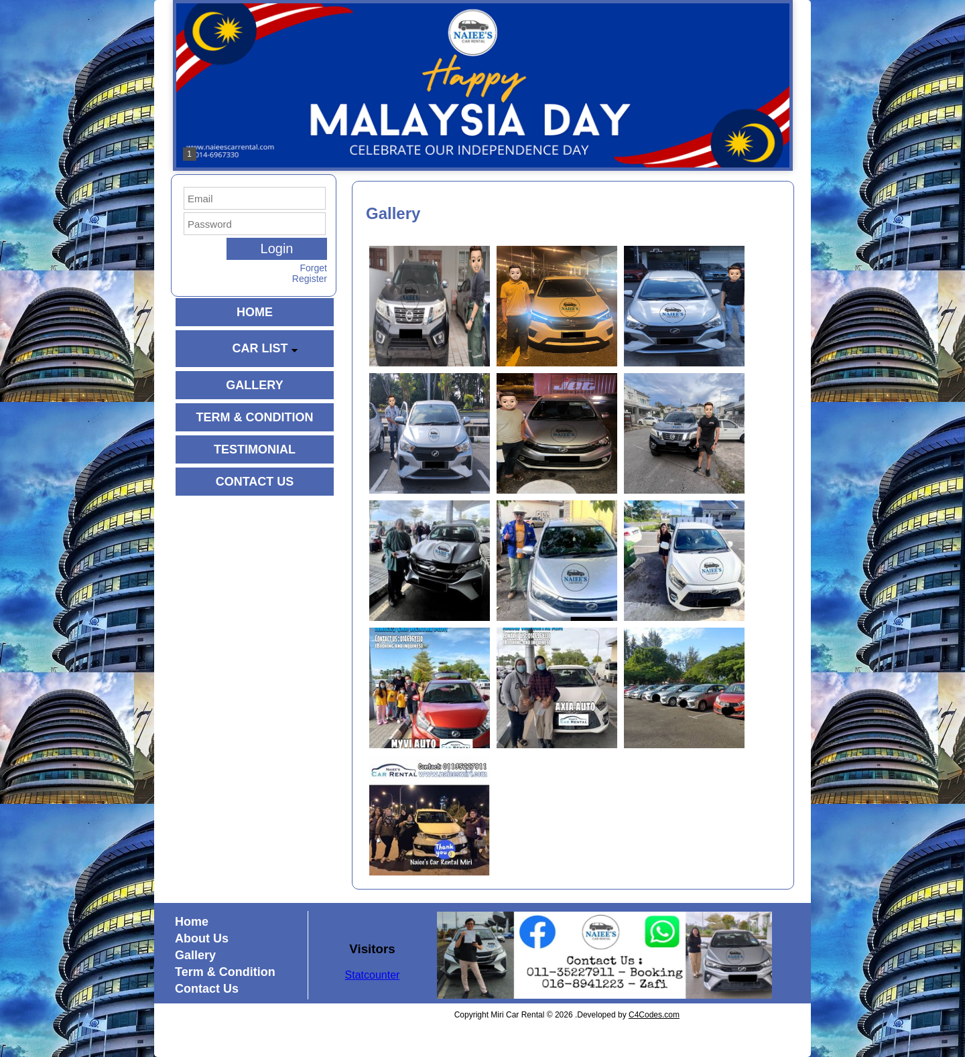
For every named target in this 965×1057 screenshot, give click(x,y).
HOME (255, 312)
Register (309, 278)
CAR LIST (265, 348)
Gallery (195, 955)
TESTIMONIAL (255, 449)
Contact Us (207, 988)
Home (191, 921)
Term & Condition (225, 972)
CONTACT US (255, 481)
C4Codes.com (654, 1014)
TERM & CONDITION (255, 417)
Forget (313, 268)
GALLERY (254, 385)
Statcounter (372, 975)
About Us (202, 938)
